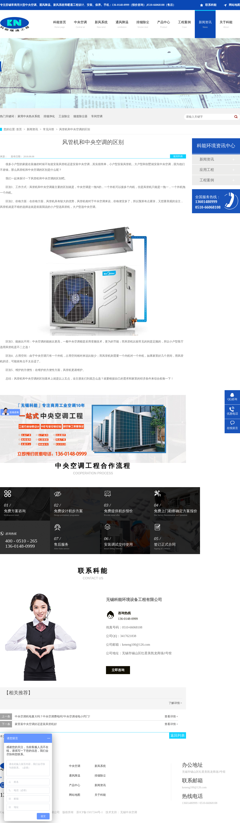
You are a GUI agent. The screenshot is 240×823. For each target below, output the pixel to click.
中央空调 (80, 24)
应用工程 (207, 170)
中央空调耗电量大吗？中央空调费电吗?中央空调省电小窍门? (52, 716)
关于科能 (226, 24)
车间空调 (96, 116)
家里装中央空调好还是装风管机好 (36, 724)
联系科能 (210, 4)
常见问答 (49, 129)
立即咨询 (118, 670)
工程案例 (184, 24)
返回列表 (178, 156)
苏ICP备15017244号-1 (89, 812)
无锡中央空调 (128, 812)
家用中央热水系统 (29, 116)
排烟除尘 (142, 24)
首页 (19, 129)
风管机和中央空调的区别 (74, 129)
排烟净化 (49, 116)
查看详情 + (171, 716)
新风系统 (101, 24)
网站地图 (234, 4)
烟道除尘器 (80, 116)
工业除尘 (64, 116)
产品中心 (163, 24)
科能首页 (59, 24)
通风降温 (122, 24)
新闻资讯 (205, 24)
